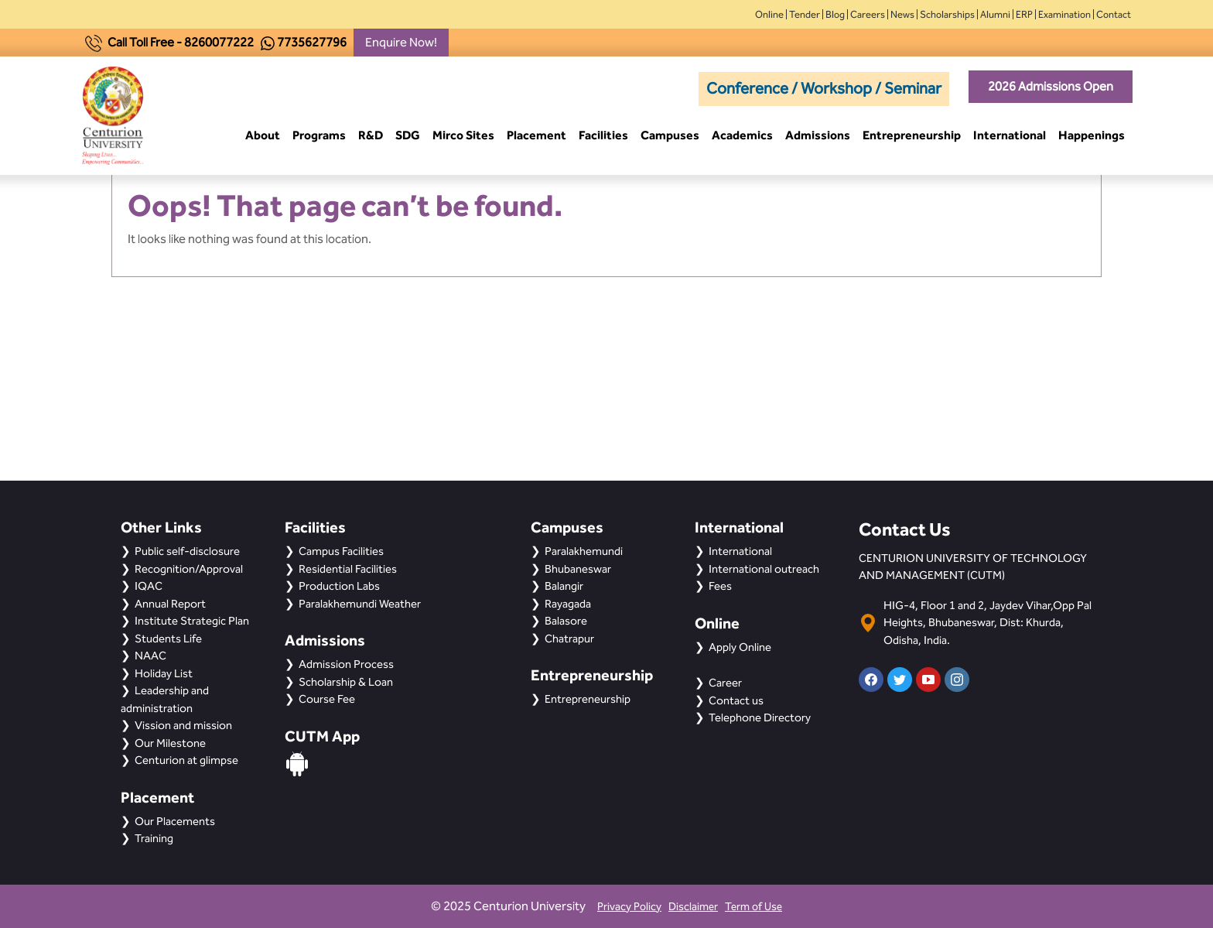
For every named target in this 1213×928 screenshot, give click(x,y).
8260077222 (219, 42)
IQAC (148, 586)
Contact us (736, 700)
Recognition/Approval (189, 569)
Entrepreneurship (912, 135)
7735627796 (312, 42)
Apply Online (740, 647)
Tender (804, 14)
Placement (536, 135)
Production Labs (339, 586)
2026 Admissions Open (1050, 86)
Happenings (1091, 135)
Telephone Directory (760, 717)
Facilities (603, 135)
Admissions (817, 135)
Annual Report (170, 604)
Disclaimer (693, 906)
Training (154, 838)
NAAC (150, 656)
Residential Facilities (348, 569)
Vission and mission (183, 725)
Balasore (566, 621)
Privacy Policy (629, 906)
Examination (1064, 14)
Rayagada (568, 604)
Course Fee (327, 699)
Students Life (168, 638)
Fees (720, 586)
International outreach (764, 569)
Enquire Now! (401, 42)
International (1009, 135)
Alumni (995, 14)
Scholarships (947, 14)
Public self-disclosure (187, 551)
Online (769, 14)
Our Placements (175, 821)
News (902, 14)
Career (725, 683)
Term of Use (753, 906)
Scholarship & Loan (346, 682)
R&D (370, 135)
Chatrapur (569, 638)
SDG (407, 135)
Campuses (670, 135)
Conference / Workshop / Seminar (823, 88)
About (262, 135)
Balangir (564, 586)
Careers (867, 14)
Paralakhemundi (584, 551)
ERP (1024, 14)
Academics (742, 135)
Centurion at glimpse (186, 760)
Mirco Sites (463, 135)
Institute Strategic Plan (192, 621)
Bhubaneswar (578, 569)
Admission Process (346, 664)
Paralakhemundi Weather (360, 604)
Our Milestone (170, 743)
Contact (1113, 14)
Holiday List (164, 673)
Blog (835, 14)
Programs (319, 135)
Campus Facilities (341, 551)
